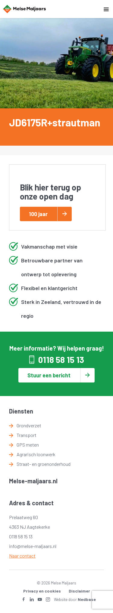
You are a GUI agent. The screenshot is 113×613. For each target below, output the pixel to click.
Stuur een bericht (49, 375)
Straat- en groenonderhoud (44, 464)
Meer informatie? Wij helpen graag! (56, 348)
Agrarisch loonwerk (36, 454)
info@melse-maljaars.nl (32, 546)
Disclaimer (79, 590)
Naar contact (22, 556)
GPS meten (28, 444)
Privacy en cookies (42, 590)
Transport (26, 435)
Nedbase (87, 599)
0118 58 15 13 (61, 359)
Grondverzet (29, 425)
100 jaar (38, 214)
